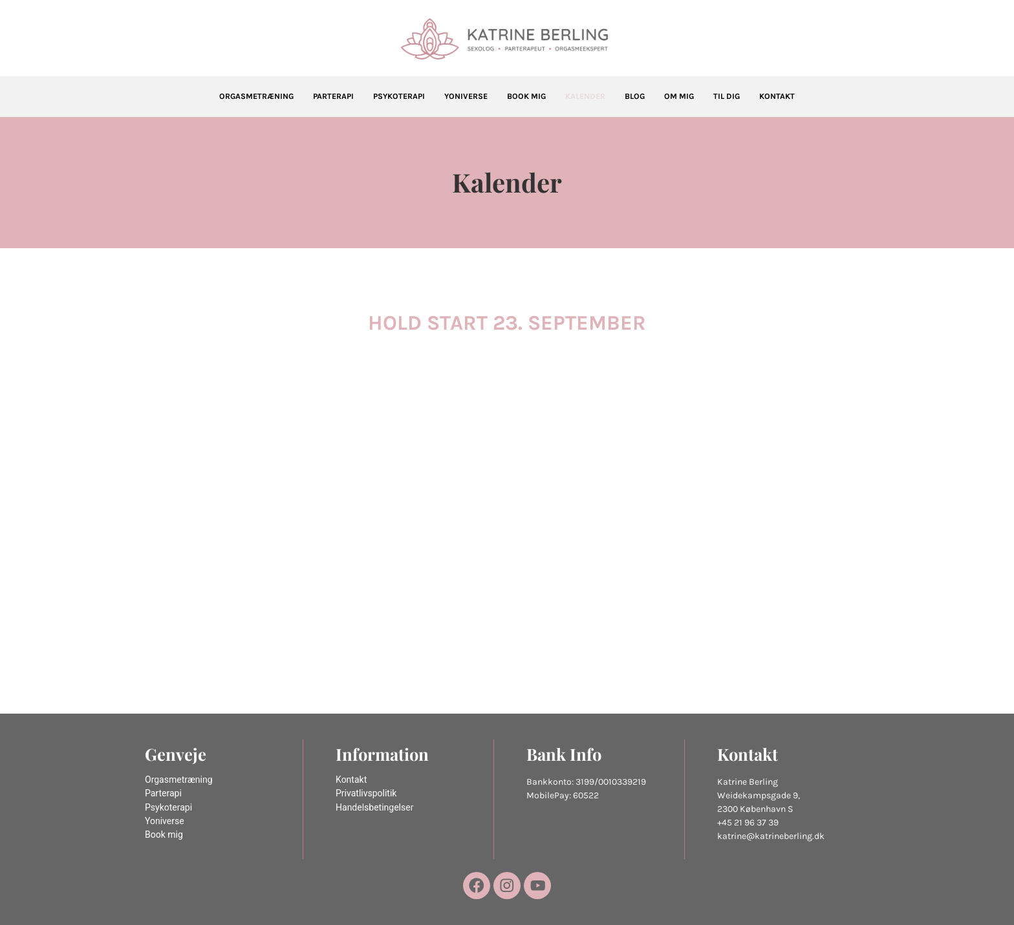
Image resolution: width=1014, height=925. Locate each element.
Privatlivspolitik (366, 793)
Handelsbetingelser (374, 807)
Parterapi (333, 96)
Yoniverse (466, 96)
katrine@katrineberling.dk (771, 836)
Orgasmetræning (256, 96)
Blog (635, 96)
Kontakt (777, 96)
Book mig (526, 96)
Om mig (679, 96)
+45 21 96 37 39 (748, 822)
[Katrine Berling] (507, 39)
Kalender (585, 96)
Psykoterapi (399, 96)
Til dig (726, 96)
